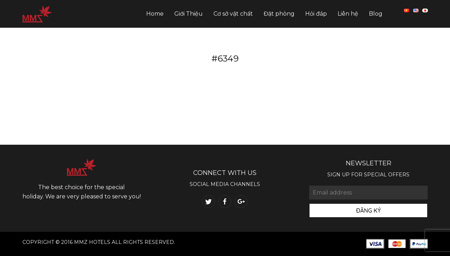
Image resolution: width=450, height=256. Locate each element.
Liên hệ (348, 13)
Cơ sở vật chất (233, 13)
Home (155, 13)
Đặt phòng (279, 13)
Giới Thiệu (188, 13)
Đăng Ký (368, 210)
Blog (375, 13)
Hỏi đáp (316, 13)
